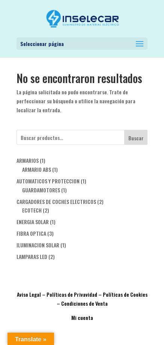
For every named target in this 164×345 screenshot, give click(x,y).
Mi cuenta (82, 317)
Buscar (136, 138)
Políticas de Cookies (125, 294)
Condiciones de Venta (84, 303)
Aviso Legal (29, 294)
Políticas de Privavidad (72, 294)
